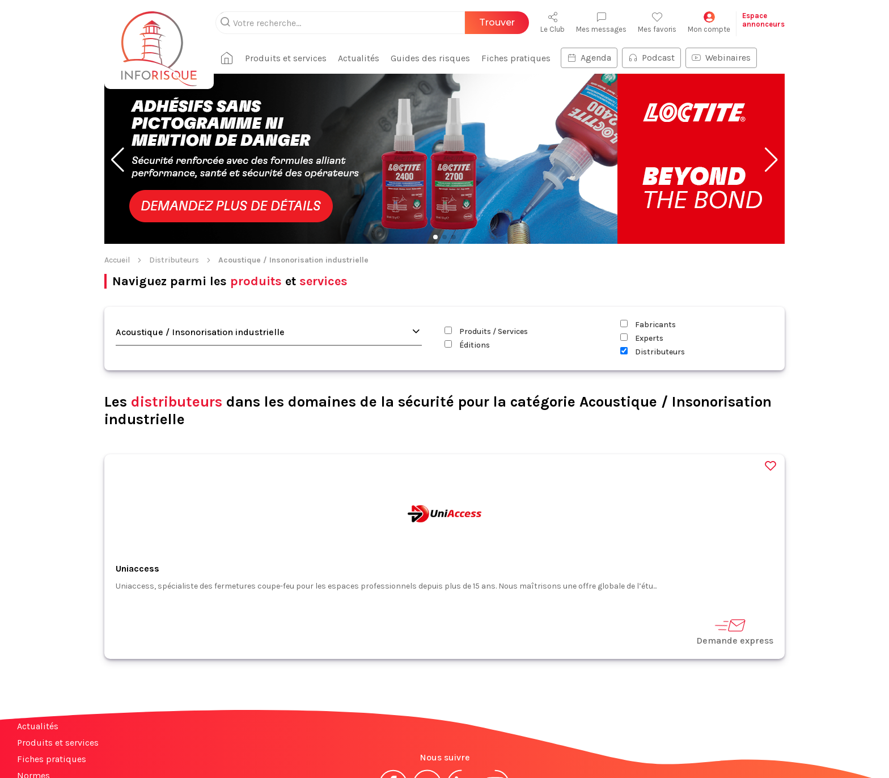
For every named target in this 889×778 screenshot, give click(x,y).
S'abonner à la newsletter (821, 743)
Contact (33, 718)
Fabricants (648, 251)
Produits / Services (486, 258)
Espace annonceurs (56, 734)
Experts (641, 264)
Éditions (467, 271)
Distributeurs (174, 186)
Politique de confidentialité (510, 748)
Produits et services (58, 668)
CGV (438, 748)
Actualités (37, 652)
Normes (33, 701)
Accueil (117, 186)
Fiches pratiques (51, 685)
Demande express (734, 557)
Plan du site (41, 751)
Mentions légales (387, 748)
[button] (117, 86)
